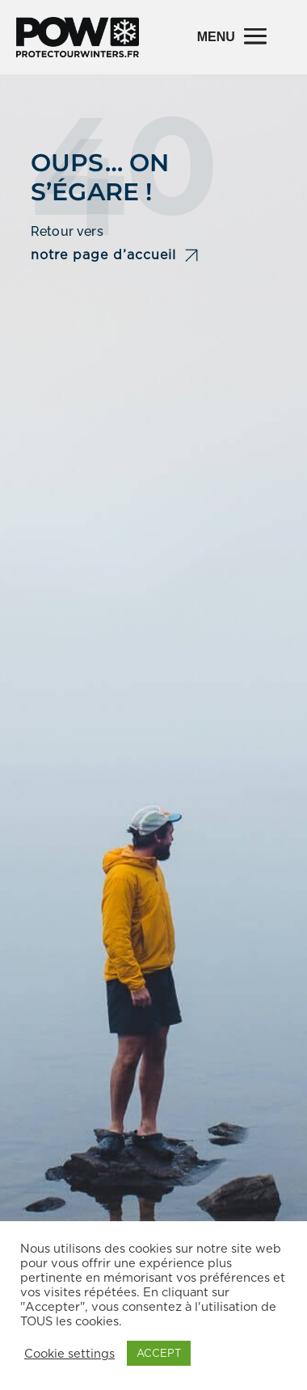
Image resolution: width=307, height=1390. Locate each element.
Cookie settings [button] (69, 1353)
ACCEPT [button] (159, 1353)
